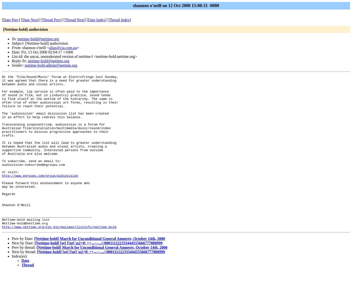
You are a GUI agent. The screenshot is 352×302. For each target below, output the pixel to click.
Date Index (96, 20)
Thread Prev (51, 20)
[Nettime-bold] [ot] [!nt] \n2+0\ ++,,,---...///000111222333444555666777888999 (99, 274)
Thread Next (74, 20)
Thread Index (119, 20)
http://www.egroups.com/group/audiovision (40, 196)
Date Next (30, 20)
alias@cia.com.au (63, 48)
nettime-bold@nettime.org (38, 39)
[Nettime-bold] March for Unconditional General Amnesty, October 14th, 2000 (99, 269)
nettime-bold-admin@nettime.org (51, 65)
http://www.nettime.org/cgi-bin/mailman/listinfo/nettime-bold (59, 257)
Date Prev (11, 20)
